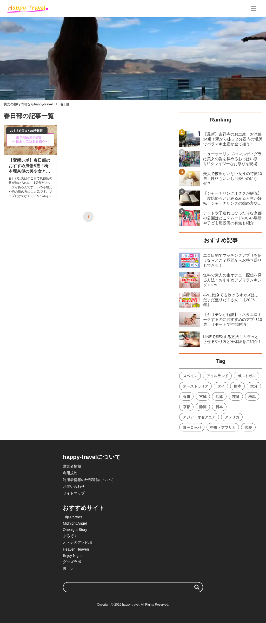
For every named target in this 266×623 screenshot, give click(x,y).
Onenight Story (75, 529)
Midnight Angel (75, 523)
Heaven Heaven (76, 549)
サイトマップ (74, 493)
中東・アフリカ (223, 427)
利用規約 (70, 473)
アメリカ (232, 417)
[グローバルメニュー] (253, 8)
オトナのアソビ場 (77, 542)
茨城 (235, 397)
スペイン (190, 376)
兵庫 (219, 397)
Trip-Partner (72, 517)
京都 (186, 407)
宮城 (203, 397)
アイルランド (217, 376)
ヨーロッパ (192, 427)
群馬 (252, 397)
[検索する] (197, 587)
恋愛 (248, 427)
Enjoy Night (72, 555)
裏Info (67, 568)
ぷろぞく (70, 536)
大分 (253, 386)
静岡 (203, 407)
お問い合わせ (74, 486)
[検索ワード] (133, 587)
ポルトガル (246, 376)
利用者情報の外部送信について (88, 480)
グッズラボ (72, 562)
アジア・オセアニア (199, 417)
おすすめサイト (84, 508)
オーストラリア (195, 386)
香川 (186, 397)
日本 (219, 407)
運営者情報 (72, 466)
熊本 (237, 386)
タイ (221, 386)
